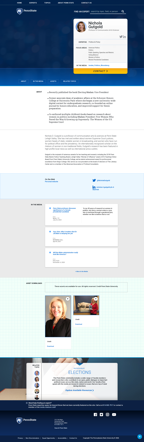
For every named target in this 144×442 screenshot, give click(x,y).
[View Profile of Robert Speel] (37, 385)
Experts (33, 3)
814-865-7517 (108, 405)
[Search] (106, 11)
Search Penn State (60, 428)
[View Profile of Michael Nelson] (37, 391)
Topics (47, 3)
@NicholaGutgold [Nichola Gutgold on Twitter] (101, 180)
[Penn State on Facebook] (95, 415)
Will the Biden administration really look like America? (65, 253)
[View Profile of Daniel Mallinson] (37, 373)
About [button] (23, 81)
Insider (91, 65)
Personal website (51, 182)
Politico (97, 65)
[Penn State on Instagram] (107, 415)
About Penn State (66, 3)
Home (19, 3)
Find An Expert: (82, 11)
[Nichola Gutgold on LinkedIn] (124, 37)
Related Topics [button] (69, 81)
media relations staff (48, 407)
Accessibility (62, 438)
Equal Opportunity (48, 438)
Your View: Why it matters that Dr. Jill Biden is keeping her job (65, 232)
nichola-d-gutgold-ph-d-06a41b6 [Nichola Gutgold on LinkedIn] (103, 188)
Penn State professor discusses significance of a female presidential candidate (64, 210)
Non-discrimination (32, 438)
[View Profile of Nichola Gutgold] (37, 379)
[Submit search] (123, 11)
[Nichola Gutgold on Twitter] (121, 37)
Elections (79, 372)
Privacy (20, 438)
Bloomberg (105, 65)
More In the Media (81, 271)
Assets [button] (53, 81)
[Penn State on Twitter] (101, 415)
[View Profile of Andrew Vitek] (37, 397)
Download (50, 346)
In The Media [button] (38, 81)
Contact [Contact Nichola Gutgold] (100, 71)
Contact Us (86, 3)
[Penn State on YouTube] (114, 415)
